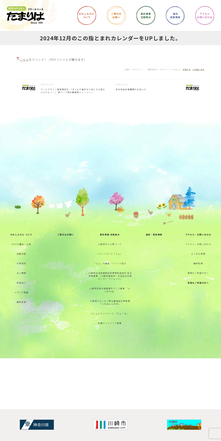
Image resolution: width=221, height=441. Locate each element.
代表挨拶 (21, 265)
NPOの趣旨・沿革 (21, 245)
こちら (24, 59)
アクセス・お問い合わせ (198, 236)
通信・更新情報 (154, 236)
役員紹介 (21, 284)
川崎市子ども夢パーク (110, 245)
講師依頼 (21, 304)
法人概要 (21, 275)
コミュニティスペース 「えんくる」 (110, 315)
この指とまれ (198, 69)
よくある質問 (198, 255)
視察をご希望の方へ (198, 275)
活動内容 (21, 255)
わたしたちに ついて (21, 236)
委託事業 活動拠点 (110, 236)
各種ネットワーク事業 (110, 325)
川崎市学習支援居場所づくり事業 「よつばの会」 (109, 292)
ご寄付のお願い (65, 236)
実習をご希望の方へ (198, 284)
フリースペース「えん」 (110, 255)
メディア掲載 (21, 294)
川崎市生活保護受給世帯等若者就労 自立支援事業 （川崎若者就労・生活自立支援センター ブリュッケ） (110, 278)
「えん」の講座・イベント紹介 (109, 265)
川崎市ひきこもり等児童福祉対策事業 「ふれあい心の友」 (110, 304)
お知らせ (187, 69)
